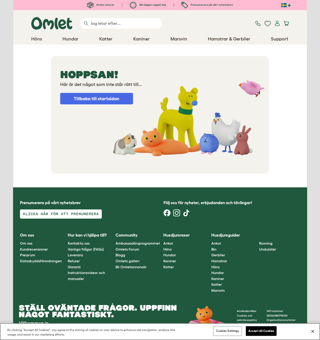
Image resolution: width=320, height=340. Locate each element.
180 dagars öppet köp (148, 4)
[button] (255, 235)
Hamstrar (219, 261)
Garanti (74, 267)
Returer (74, 261)
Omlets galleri (127, 261)
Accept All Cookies (261, 331)
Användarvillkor (247, 310)
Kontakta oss (79, 243)
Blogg (120, 255)
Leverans (75, 255)
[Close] (313, 331)
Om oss (26, 243)
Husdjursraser (176, 235)
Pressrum (27, 255)
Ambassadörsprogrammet (138, 243)
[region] (160, 331)
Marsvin (218, 290)
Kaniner (169, 261)
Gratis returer (100, 4)
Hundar (169, 255)
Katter (168, 267)
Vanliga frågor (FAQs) (86, 249)
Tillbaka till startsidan (96, 98)
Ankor (168, 243)
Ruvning (265, 243)
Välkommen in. (34, 323)
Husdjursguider (225, 235)
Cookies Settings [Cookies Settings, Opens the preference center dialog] (227, 331)
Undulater (267, 249)
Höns (167, 249)
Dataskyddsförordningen (41, 261)
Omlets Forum (127, 249)
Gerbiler (218, 255)
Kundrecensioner (34, 249)
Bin (213, 249)
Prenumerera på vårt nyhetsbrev (207, 4)
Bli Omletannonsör (131, 267)
